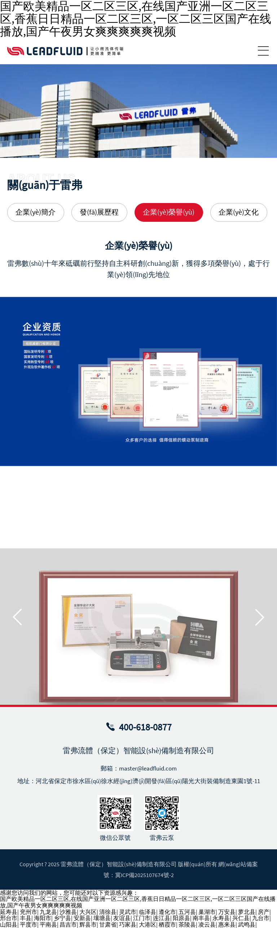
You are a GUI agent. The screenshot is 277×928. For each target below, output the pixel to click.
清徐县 (107, 911)
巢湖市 (207, 911)
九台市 (260, 917)
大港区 (147, 924)
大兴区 (88, 911)
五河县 (187, 911)
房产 (263, 911)
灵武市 (127, 911)
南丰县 (201, 917)
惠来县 (227, 924)
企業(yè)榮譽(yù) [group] (168, 212)
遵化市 (167, 911)
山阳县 (8, 924)
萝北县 (246, 911)
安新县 (82, 917)
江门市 (141, 917)
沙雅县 (68, 911)
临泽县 (147, 911)
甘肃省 (107, 924)
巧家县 (127, 924)
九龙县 (48, 911)
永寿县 (221, 917)
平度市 (28, 924)
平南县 (48, 924)
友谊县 (122, 917)
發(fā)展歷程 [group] (99, 212)
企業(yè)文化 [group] (239, 212)
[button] (17, 687)
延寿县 (8, 911)
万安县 (227, 911)
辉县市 (88, 924)
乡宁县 (62, 917)
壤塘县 (102, 917)
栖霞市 (167, 924)
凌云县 (207, 924)
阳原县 (181, 917)
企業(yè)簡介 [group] (36, 212)
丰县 (25, 917)
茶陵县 (187, 924)
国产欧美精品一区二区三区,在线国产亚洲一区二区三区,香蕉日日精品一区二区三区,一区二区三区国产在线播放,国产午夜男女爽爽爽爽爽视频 (138, 902)
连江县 (161, 917)
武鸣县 (246, 924)
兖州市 (28, 911)
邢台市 (8, 917)
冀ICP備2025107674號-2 (144, 875)
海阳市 (42, 917)
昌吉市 (68, 924)
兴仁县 (241, 917)
